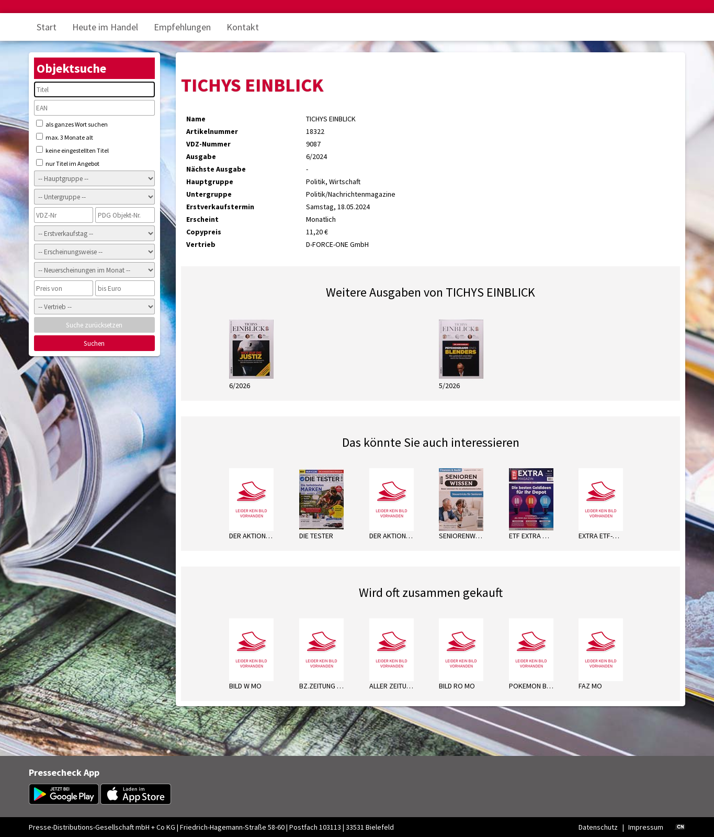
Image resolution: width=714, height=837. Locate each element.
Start (46, 27)
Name (196, 118)
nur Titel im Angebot (67, 163)
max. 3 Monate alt (64, 137)
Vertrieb (201, 244)
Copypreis (203, 231)
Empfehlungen (182, 27)
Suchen (94, 343)
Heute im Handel (105, 27)
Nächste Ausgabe (216, 169)
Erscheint (202, 219)
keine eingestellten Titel (72, 150)
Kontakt (242, 27)
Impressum (645, 827)
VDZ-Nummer (208, 144)
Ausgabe (201, 156)
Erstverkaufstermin (220, 206)
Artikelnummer (212, 131)
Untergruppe (209, 194)
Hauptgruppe (209, 181)
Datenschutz (598, 827)
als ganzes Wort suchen (72, 124)
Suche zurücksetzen (94, 325)
